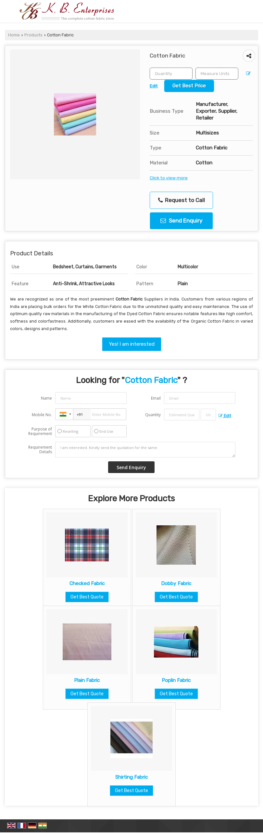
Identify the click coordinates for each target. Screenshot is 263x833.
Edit (225, 415)
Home (14, 34)
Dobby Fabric (176, 583)
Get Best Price (189, 86)
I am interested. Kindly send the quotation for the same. (145, 449)
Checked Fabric (87, 583)
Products (33, 34)
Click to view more (169, 177)
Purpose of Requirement (40, 431)
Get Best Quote (87, 597)
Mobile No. (42, 414)
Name (46, 398)
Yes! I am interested (132, 344)
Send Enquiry (181, 220)
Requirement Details (40, 449)
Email (156, 398)
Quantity (153, 414)
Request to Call (181, 200)
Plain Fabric (87, 680)
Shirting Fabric (131, 777)
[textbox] (216, 74)
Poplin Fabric (176, 680)
